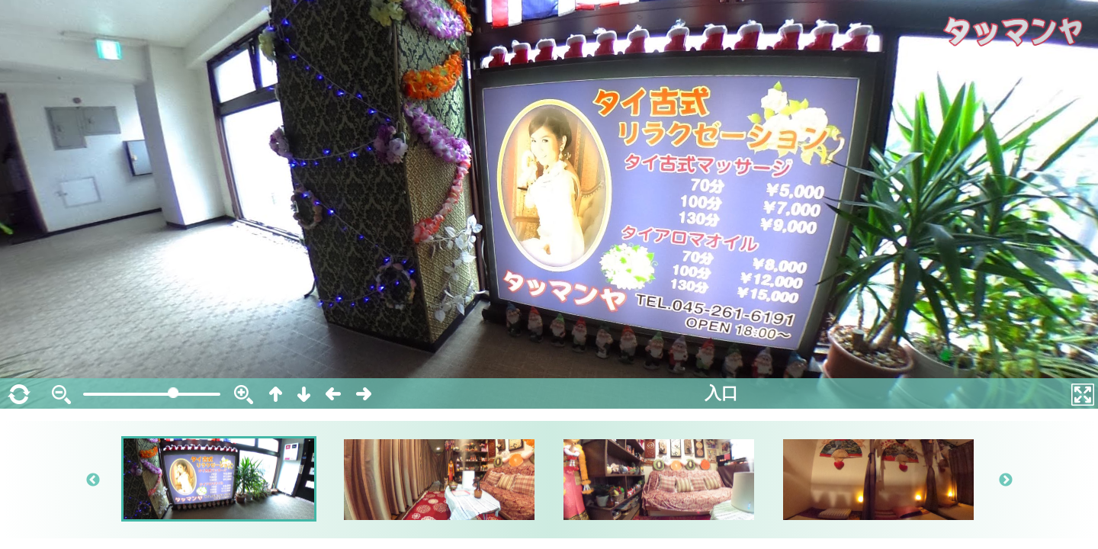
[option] (220, 478)
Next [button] (1005, 480)
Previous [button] (92, 480)
